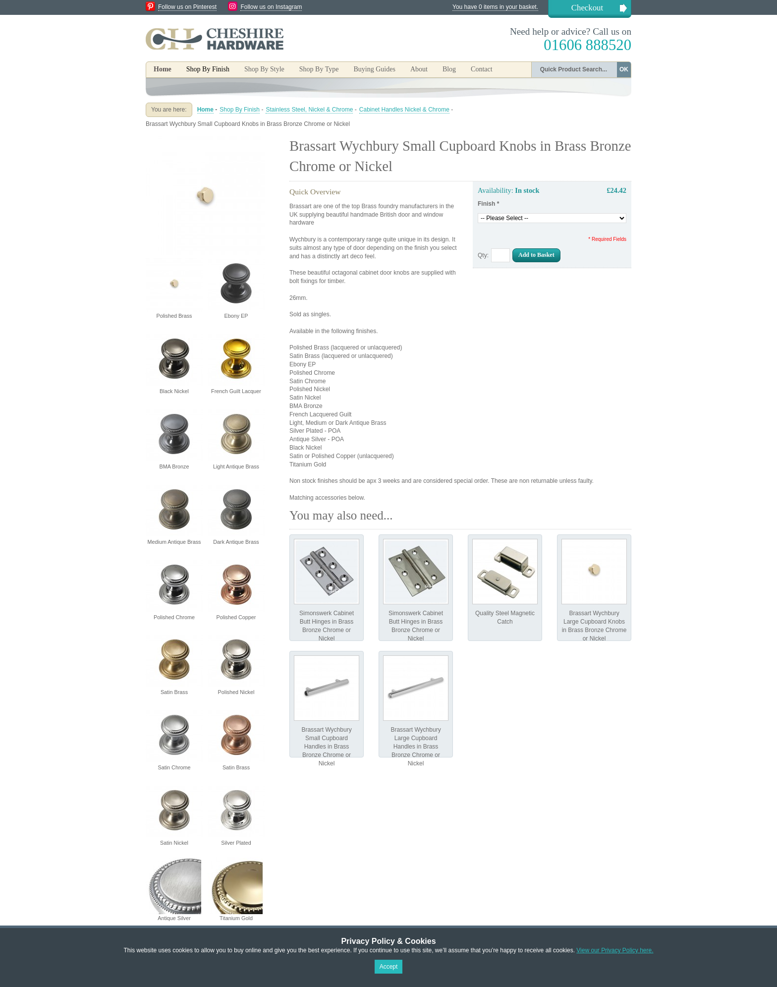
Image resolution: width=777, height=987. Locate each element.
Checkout (587, 7)
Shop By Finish (240, 109)
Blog (449, 69)
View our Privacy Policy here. (614, 950)
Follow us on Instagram (271, 6)
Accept (389, 966)
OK (623, 69)
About (419, 69)
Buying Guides (374, 69)
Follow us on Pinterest (187, 6)
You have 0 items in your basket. (495, 6)
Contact (482, 69)
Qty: (483, 255)
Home (162, 69)
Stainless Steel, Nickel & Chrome (309, 109)
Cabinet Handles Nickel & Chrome (404, 109)
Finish (488, 203)
